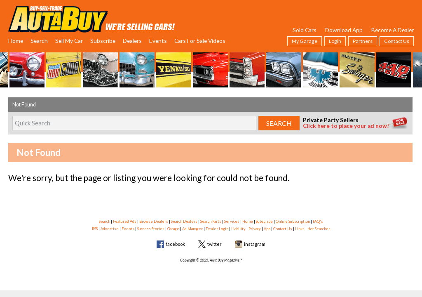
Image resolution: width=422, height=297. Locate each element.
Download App (344, 29)
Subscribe (102, 40)
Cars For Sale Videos (199, 40)
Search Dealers (184, 221)
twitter (214, 244)
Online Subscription (293, 221)
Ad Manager (192, 228)
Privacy (255, 228)
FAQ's (318, 221)
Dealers (132, 40)
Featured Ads (124, 221)
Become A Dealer (392, 29)
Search (39, 40)
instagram (254, 244)
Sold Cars (304, 29)
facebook (175, 244)
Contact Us (396, 41)
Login (335, 41)
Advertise (110, 228)
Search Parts (210, 221)
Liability (238, 228)
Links (300, 228)
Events (158, 40)
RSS (95, 228)
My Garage (304, 41)
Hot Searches (319, 228)
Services (231, 221)
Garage (173, 228)
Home (15, 40)
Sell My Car (69, 40)
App (267, 228)
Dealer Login (217, 228)
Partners (363, 41)
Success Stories (150, 228)
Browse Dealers (153, 221)
